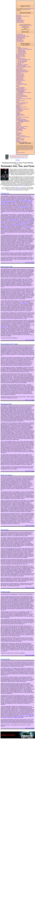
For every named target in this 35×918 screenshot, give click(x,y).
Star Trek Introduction (21, 58)
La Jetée (18, 112)
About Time (19, 124)
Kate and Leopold (20, 75)
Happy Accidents (20, 79)
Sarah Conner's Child (21, 35)
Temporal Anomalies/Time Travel (25, 25)
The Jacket (19, 118)
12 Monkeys (19, 63)
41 (17, 131)
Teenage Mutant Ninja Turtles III (23, 108)
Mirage (18, 140)
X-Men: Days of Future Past (22, 126)
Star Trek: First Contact (22, 61)
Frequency (19, 72)
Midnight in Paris (20, 114)
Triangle (18, 113)
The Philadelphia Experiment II (23, 121)
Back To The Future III (21, 56)
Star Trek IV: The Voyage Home (23, 59)
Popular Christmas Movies (22, 89)
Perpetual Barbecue (21, 20)
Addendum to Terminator (22, 48)
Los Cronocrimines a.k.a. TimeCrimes (24, 98)
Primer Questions (21, 87)
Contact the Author (20, 22)
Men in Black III (20, 111)
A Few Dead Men (20, 41)
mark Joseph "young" (25, 27)
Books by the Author (21, 152)
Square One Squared (21, 38)
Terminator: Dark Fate (22, 53)
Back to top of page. (29, 262)
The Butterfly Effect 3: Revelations (24, 92)
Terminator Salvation (21, 51)
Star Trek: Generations (22, 60)
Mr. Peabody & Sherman (21, 128)
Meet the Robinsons (21, 115)
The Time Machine (20, 77)
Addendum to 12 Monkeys (22, 64)
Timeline (18, 99)
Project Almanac (20, 130)
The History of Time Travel (22, 141)
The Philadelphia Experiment (22, 120)
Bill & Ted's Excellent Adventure (23, 70)
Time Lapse (19, 132)
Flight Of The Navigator (21, 65)
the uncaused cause (27, 226)
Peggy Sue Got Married (21, 69)
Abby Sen (19, 137)
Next (18, 101)
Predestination (19, 129)
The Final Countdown (21, 80)
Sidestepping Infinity (21, 37)
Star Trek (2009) (20, 62)
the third (22, 467)
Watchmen (19, 107)
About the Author (20, 21)
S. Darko (19, 82)
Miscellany (19, 17)
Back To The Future (20, 54)
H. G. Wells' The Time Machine (23, 117)
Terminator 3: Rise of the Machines (24, 49)
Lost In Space (19, 68)
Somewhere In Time (21, 76)
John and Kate (19, 39)
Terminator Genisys (21, 52)
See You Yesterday (20, 139)
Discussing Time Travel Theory (23, 16)
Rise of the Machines (24, 207)
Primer (18, 86)
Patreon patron (17, 188)
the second (21, 185)
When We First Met (20, 138)
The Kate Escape (20, 40)
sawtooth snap (4, 327)
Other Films (19, 19)
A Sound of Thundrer (21, 100)
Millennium (19, 57)
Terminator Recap (21, 50)
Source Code (19, 104)
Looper (18, 116)
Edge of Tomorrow (20, 127)
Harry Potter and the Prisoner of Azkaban (22, 84)
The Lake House (20, 94)
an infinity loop (24, 303)
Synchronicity (19, 133)
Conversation (19, 18)
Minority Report (20, 78)
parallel (3, 226)
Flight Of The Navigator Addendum (24, 66)
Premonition (19, 97)
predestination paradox (14, 220)
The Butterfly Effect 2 (21, 91)
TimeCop (18, 123)
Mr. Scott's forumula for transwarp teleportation (13, 717)
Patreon (26, 8)
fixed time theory (23, 223)
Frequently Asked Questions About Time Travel (22, 103)
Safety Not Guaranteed (21, 119)
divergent (8, 226)
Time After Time (20, 122)
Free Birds (19, 125)
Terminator (19, 47)
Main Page (19, 15)
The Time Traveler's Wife (22, 95)
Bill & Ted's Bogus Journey (22, 71)
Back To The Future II (21, 55)
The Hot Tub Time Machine (22, 96)
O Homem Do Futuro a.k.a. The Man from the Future (23, 136)
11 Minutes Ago (20, 110)
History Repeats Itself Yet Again (23, 36)
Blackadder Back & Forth (22, 106)
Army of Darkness (20, 67)
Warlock (18, 105)
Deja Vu (18, 85)
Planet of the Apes (20, 73)
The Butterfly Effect (20, 90)
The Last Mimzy (20, 93)
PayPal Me (31, 8)
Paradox (18, 134)
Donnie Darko (19, 81)
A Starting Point (20, 34)
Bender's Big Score (20, 88)
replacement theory (17, 224)
